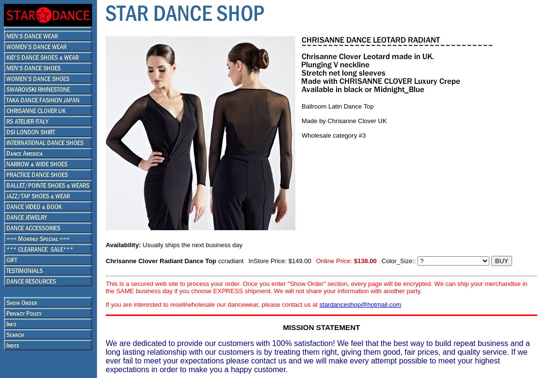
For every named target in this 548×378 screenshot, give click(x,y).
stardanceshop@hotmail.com (361, 304)
